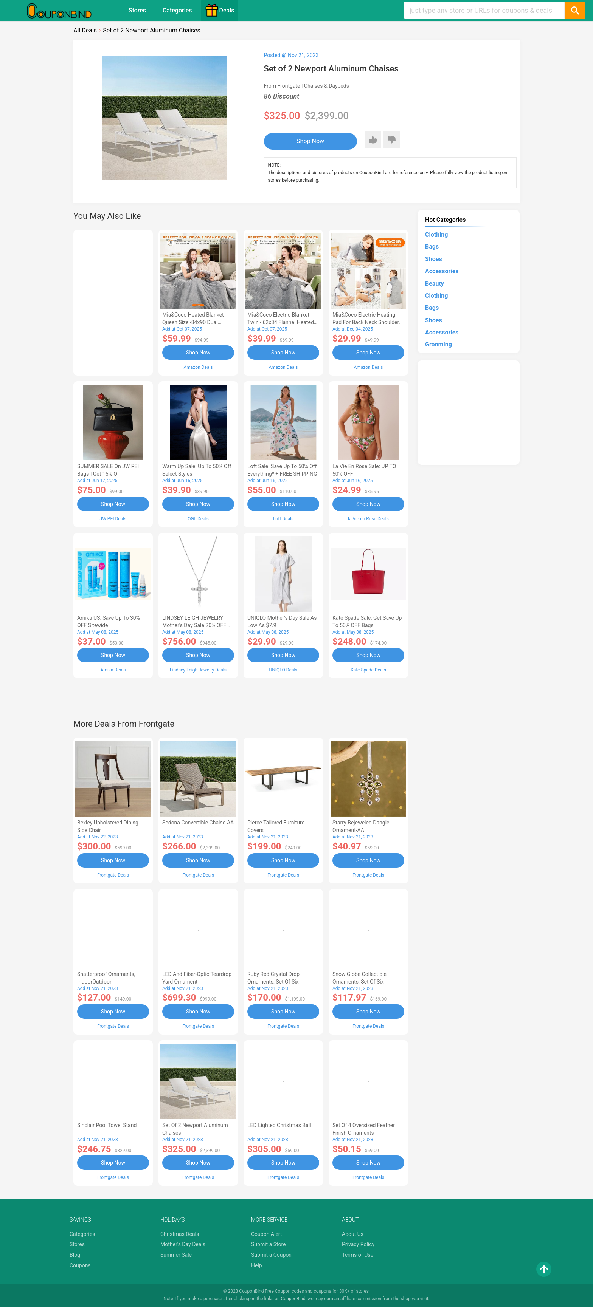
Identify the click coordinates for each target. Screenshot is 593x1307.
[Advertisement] (113, 302)
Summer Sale (176, 1255)
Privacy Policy (358, 1244)
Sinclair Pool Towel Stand (107, 1125)
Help (256, 1265)
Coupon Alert (266, 1234)
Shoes (433, 259)
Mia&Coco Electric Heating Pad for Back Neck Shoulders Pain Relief (367, 322)
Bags (432, 246)
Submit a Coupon (271, 1255)
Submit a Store (268, 1244)
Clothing (436, 234)
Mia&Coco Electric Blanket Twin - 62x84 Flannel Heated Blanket (280, 322)
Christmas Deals (179, 1234)
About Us (352, 1234)
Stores (137, 10)
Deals (219, 10)
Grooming (438, 344)
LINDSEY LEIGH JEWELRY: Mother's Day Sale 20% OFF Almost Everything (194, 625)
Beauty (434, 283)
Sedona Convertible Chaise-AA (198, 823)
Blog (75, 1255)
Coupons (80, 1265)
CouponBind (293, 1298)
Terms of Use (357, 1255)
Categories (177, 10)
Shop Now (310, 141)
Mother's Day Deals (182, 1244)
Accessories (441, 271)
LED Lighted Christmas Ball (279, 1125)
